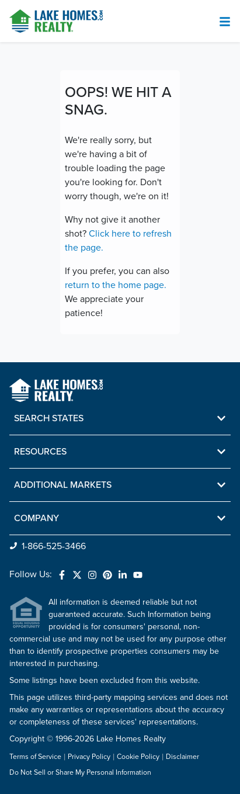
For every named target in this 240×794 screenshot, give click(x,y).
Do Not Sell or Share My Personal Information (80, 773)
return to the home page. (115, 285)
